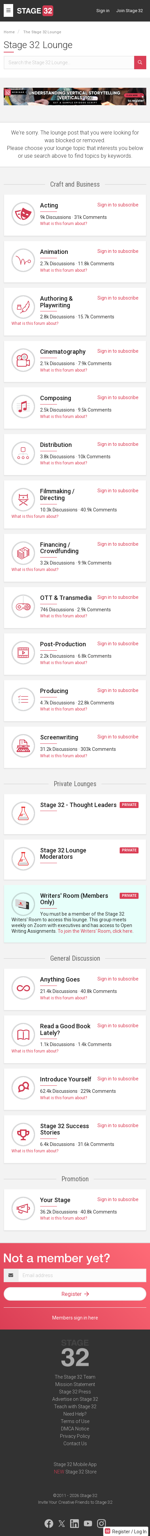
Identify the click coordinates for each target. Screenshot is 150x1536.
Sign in (103, 10)
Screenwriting (59, 737)
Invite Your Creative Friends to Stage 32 (75, 1502)
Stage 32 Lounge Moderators (63, 853)
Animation (54, 251)
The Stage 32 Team (75, 1377)
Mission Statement (75, 1384)
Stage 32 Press (75, 1391)
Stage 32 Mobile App (75, 1464)
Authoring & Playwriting (56, 302)
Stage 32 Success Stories (64, 1129)
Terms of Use (75, 1421)
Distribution (56, 444)
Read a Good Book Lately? (65, 1029)
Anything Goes (60, 979)
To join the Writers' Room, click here (95, 931)
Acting (49, 205)
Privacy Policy (75, 1436)
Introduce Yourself (65, 1079)
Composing (55, 397)
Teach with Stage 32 (75, 1406)
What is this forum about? (63, 223)
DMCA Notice (75, 1428)
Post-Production (63, 644)
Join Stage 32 (129, 10)
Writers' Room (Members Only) (74, 899)
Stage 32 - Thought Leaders (78, 804)
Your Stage (55, 1199)
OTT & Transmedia (66, 597)
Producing (54, 690)
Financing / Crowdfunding (59, 548)
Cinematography (63, 351)
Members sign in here (75, 1317)
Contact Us (75, 1443)
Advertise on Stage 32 (75, 1399)
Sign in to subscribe (118, 204)
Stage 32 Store (80, 1471)
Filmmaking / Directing (57, 494)
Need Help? (75, 1414)
